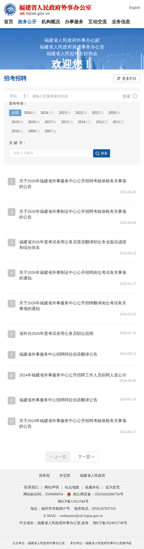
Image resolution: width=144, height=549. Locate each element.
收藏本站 (92, 487)
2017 (50, 122)
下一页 (86, 457)
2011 (118, 122)
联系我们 (31, 487)
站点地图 (72, 487)
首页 (8, 21)
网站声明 (51, 487)
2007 (50, 131)
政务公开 (27, 21)
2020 (114, 113)
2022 (81, 113)
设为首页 (112, 487)
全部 (15, 113)
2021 (97, 113)
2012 (101, 122)
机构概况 (50, 21)
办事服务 (74, 21)
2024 (46, 113)
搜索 (129, 96)
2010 (17, 131)
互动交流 (97, 21)
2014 (84, 122)
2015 (67, 122)
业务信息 (121, 21)
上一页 (57, 457)
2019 (17, 122)
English (134, 7)
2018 (33, 122)
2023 (64, 113)
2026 (29, 113)
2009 (33, 131)
